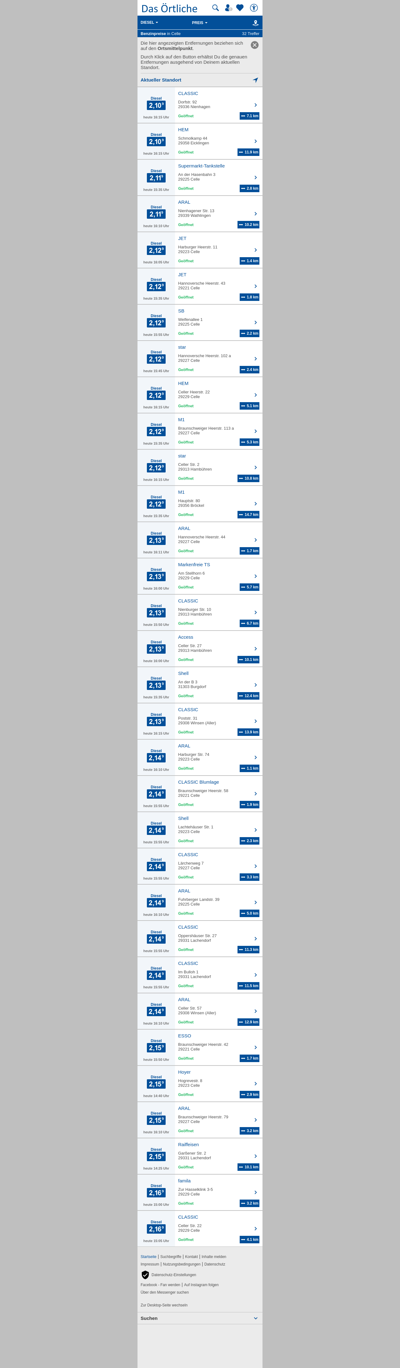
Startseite (149, 1257)
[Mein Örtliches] (229, 7)
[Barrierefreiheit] (254, 7)
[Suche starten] (215, 7)
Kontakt (191, 1257)
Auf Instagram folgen (201, 1285)
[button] (168, 1275)
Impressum (150, 1264)
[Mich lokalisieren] (200, 80)
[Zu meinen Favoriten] (240, 7)
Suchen (149, 1318)
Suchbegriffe (170, 1257)
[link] (254, 45)
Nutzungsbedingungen (182, 1264)
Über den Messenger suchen (165, 1292)
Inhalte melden (214, 1257)
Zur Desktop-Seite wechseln (164, 1305)
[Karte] (254, 23)
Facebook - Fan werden (160, 1285)
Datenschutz (214, 1264)
